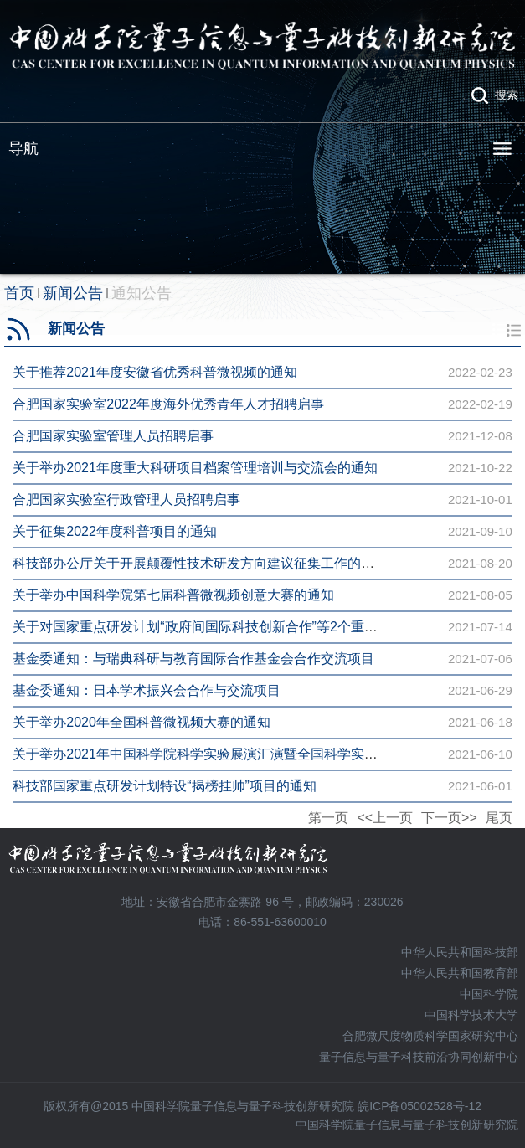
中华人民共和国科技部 (459, 952)
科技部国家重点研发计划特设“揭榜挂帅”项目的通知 (165, 786)
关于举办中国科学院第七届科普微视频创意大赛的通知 (173, 595)
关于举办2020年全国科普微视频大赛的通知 (141, 722)
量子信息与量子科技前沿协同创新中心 (418, 1056)
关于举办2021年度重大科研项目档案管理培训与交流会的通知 (195, 468)
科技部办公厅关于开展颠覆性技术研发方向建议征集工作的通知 (200, 563)
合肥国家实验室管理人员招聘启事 (113, 436)
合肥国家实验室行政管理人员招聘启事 (126, 499)
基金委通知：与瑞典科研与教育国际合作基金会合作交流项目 (193, 658)
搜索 (506, 94)
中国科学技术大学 (471, 1015)
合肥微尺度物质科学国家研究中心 (430, 1035)
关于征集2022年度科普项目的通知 (115, 531)
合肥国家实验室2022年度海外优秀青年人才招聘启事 (168, 404)
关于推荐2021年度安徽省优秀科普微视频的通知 (155, 372)
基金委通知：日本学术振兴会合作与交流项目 (147, 690)
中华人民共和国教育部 (459, 973)
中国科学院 (489, 994)
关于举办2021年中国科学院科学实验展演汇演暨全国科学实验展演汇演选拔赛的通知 (262, 754)
